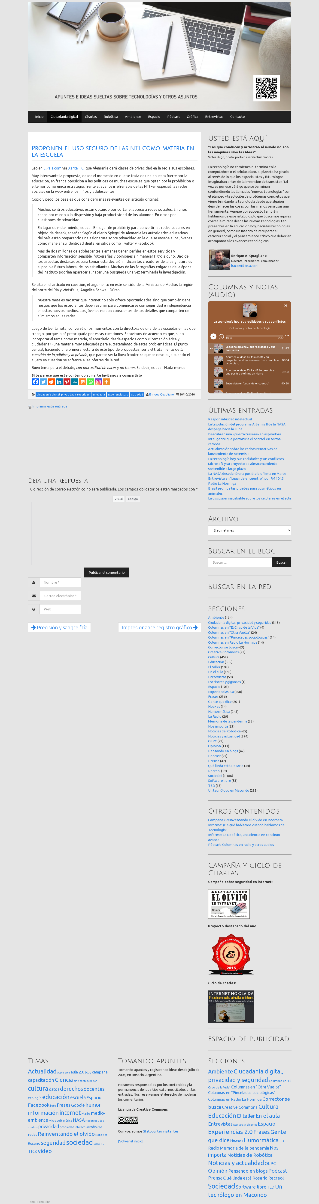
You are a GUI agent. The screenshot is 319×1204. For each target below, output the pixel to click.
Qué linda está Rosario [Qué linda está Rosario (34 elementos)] (245, 1177)
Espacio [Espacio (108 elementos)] (266, 1124)
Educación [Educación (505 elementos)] (222, 1115)
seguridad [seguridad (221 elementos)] (53, 1143)
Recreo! (214, 771)
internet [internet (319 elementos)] (70, 1112)
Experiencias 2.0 (221, 692)
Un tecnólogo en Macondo (228, 790)
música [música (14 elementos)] (67, 1120)
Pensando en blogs (223, 751)
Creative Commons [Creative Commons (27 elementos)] (240, 1107)
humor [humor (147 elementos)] (93, 1105)
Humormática (219, 711)
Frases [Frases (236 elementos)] (261, 1132)
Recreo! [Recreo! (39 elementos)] (276, 1177)
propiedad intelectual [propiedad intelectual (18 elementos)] (74, 1127)
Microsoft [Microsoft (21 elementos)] (55, 1120)
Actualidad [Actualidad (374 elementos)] (42, 1071)
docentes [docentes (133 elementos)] (94, 1089)
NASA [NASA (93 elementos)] (79, 1120)
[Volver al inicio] (130, 1141)
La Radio (215, 716)
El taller (214, 667)
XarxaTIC (76, 168)
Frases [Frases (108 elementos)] (63, 1105)
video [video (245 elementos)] (45, 1151)
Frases (213, 697)
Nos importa (218, 726)
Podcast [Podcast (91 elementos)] (277, 1171)
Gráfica (192, 117)
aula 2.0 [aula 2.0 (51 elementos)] (77, 1072)
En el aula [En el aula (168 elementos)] (268, 1116)
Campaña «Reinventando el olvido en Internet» (245, 820)
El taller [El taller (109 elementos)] (246, 1116)
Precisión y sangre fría (59, 627)
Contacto (237, 117)
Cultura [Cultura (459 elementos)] (268, 1106)
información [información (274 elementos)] (43, 1112)
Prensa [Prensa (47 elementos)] (215, 1177)
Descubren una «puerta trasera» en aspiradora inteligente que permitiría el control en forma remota (244, 439)
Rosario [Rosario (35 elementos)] (34, 1143)
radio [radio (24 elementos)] (93, 1127)
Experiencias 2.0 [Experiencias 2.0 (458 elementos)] (230, 1131)
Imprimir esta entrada (49, 406)
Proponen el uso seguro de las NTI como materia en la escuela (113, 151)
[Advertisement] (62, 442)
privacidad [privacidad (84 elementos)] (48, 1126)
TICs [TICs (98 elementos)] (32, 1151)
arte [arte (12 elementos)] (67, 1072)
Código (133, 498)
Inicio (39, 117)
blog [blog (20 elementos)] (88, 1072)
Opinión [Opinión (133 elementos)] (218, 1171)
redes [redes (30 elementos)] (32, 1134)
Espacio (154, 117)
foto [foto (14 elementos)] (53, 1105)
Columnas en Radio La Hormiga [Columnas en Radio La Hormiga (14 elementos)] (235, 1099)
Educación (216, 662)
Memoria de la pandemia (227, 721)
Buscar (281, 562)
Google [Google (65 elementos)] (78, 1105)
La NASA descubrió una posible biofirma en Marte (247, 474)
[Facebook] (35, 381)
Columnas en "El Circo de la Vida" (234, 627)
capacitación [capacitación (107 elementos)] (41, 1080)
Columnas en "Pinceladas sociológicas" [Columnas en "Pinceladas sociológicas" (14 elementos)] (242, 1093)
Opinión (214, 746)
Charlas (91, 117)
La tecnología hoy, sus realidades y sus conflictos (246, 459)
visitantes (171, 1131)
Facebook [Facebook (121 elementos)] (38, 1105)
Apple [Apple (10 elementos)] (60, 1072)
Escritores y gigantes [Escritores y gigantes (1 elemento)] (245, 1124)
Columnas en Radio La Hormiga (232, 642)
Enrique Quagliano (161, 394)
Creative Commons (223, 652)
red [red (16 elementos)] (99, 1127)
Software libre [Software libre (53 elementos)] (251, 1186)
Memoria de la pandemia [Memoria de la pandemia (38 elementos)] (244, 1147)
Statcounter (152, 1131)
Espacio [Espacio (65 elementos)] (93, 1097)
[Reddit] (51, 381)
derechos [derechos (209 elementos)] (71, 1089)
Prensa (213, 761)
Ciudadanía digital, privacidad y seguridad (239, 622)
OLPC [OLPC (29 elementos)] (270, 1163)
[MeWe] (74, 381)
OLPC (212, 741)
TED (211, 786)
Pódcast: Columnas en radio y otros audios (241, 845)
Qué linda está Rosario (225, 766)
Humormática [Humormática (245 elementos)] (261, 1140)
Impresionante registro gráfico (160, 627)
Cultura (213, 657)
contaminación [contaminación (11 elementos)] (88, 1080)
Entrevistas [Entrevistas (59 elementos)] (220, 1124)
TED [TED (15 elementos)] (270, 1187)
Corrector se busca (223, 647)
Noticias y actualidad (224, 736)
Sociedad (215, 776)
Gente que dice (220, 702)
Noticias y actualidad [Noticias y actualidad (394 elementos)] (236, 1162)
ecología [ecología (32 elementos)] (35, 1098)
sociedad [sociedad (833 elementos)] (79, 1142)
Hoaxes (214, 706)
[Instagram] (98, 381)
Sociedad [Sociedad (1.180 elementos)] (221, 1186)
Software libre (219, 780)
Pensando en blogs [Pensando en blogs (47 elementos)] (248, 1171)
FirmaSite (43, 1201)
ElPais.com (52, 168)
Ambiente (133, 117)
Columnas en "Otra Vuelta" (229, 632)
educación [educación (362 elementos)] (56, 1097)
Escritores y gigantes (224, 682)
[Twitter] (43, 381)
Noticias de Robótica (224, 731)
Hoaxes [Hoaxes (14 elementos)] (236, 1141)
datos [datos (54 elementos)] (54, 1089)
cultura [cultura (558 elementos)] (38, 1088)
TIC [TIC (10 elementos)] (102, 1143)
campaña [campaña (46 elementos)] (100, 1072)
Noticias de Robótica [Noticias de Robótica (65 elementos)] (250, 1155)
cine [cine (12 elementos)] (76, 1080)
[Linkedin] (59, 381)
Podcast (214, 756)
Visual (119, 498)
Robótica (111, 117)
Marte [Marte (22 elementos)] (86, 1113)
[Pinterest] (67, 381)
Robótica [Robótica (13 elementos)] (101, 1134)
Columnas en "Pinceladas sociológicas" (238, 637)
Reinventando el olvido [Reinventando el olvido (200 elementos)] (66, 1134)
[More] (106, 381)
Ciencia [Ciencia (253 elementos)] (64, 1079)
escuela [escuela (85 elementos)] (78, 1097)
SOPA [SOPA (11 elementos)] (97, 1143)
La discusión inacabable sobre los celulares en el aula (249, 498)
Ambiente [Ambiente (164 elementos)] (220, 1071)
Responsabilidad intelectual (230, 419)
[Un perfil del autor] (244, 265)
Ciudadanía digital (64, 117)
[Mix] (82, 381)
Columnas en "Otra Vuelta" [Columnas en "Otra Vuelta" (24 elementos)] (256, 1087)
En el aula (215, 672)
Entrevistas (214, 117)
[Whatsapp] (90, 381)
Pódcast (173, 117)
